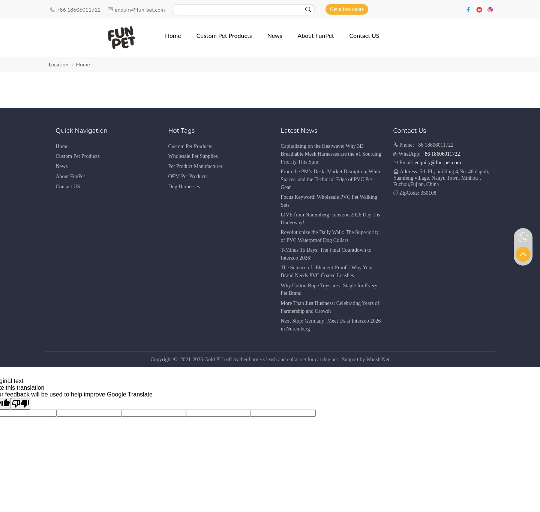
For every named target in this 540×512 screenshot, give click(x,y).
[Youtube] (480, 9)
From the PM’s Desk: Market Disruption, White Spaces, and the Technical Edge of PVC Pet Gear (331, 179)
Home (83, 64)
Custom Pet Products (78, 156)
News (62, 166)
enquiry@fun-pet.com (140, 9)
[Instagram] (490, 9)
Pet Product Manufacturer (195, 166)
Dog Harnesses (184, 186)
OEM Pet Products (188, 176)
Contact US (68, 186)
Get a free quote (347, 9)
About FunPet (70, 176)
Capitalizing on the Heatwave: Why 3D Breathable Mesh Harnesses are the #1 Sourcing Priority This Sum (331, 154)
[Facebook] (469, 9)
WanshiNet (378, 359)
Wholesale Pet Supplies (193, 156)
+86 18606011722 (79, 9)
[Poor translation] (20, 404)
